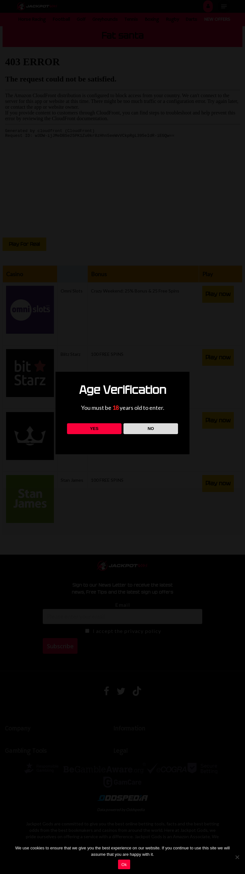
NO (151, 428)
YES (94, 428)
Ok (124, 864)
